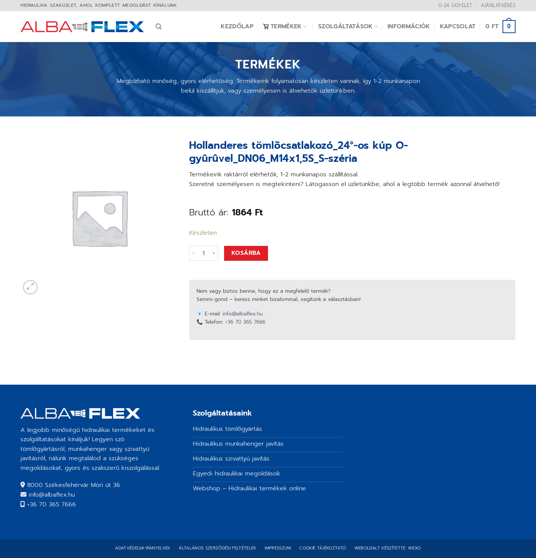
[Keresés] (159, 26)
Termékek (285, 26)
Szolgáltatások (348, 26)
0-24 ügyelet (455, 5)
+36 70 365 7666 (245, 322)
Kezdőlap (237, 26)
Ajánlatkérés (498, 5)
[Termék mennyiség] (204, 253)
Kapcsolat (458, 26)
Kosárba (246, 252)
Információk (408, 26)
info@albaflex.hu (243, 314)
